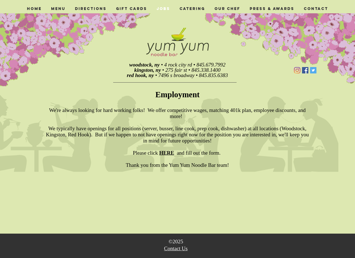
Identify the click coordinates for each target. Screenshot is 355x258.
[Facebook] (305, 70)
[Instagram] (297, 70)
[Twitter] (313, 70)
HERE (166, 153)
